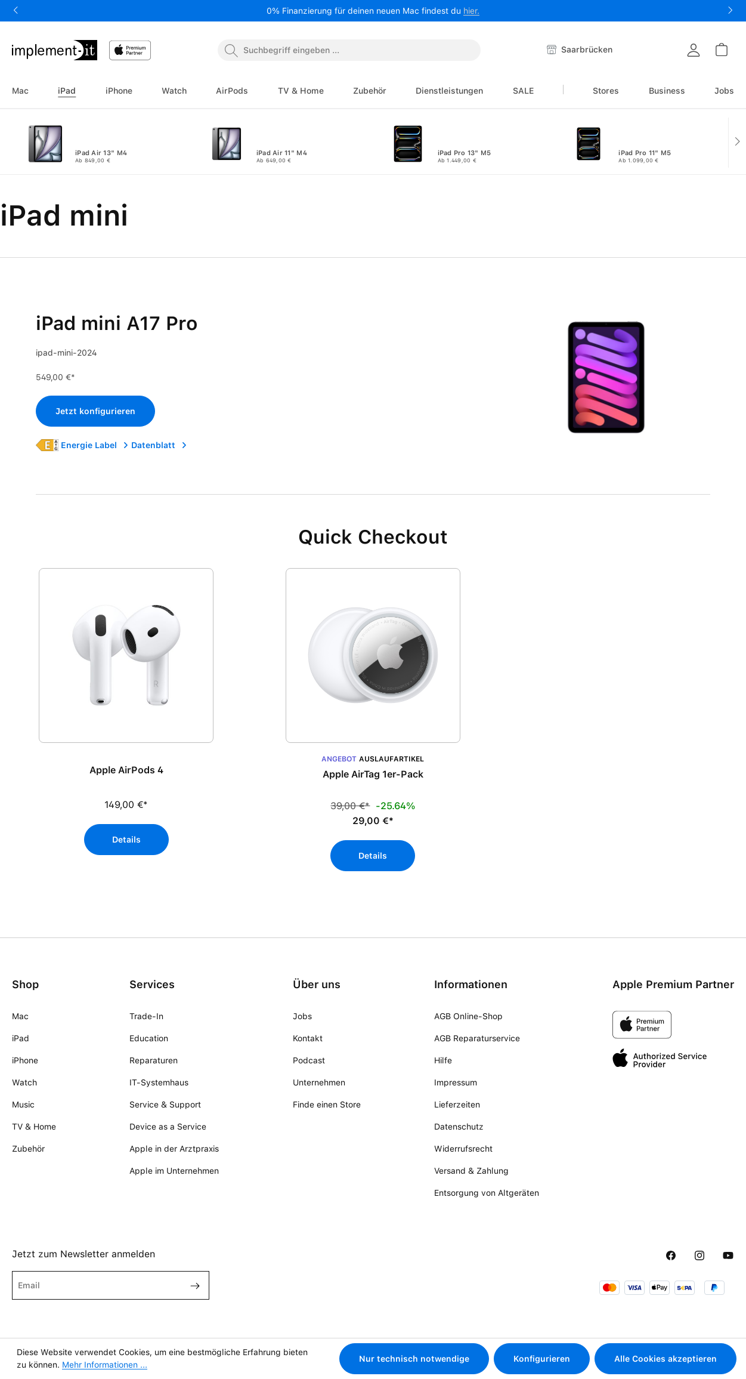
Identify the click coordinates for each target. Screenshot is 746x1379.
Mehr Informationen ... (104, 1364)
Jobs (302, 1016)
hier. (471, 11)
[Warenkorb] (721, 49)
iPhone (25, 1060)
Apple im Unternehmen (174, 1171)
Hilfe (443, 1060)
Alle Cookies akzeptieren (665, 1358)
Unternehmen (319, 1082)
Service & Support (165, 1104)
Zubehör (28, 1148)
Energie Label (95, 445)
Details (126, 839)
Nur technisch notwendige (414, 1358)
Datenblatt (159, 445)
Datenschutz (459, 1126)
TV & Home (34, 1126)
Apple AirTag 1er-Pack (373, 774)
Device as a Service (167, 1126)
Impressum (455, 1082)
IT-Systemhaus (158, 1082)
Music (23, 1104)
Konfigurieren (541, 1358)
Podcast (309, 1060)
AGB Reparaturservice (477, 1038)
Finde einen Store (327, 1104)
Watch (24, 1082)
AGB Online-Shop (468, 1016)
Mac (20, 1016)
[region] (373, 725)
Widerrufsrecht (463, 1148)
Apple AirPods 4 (126, 770)
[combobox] (349, 50)
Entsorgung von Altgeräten (486, 1193)
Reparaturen (153, 1060)
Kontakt (308, 1038)
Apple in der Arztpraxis (174, 1148)
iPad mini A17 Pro (117, 323)
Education (148, 1038)
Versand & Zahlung (471, 1171)
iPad (20, 1038)
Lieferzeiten (457, 1104)
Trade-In (146, 1016)
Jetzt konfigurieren (95, 411)
